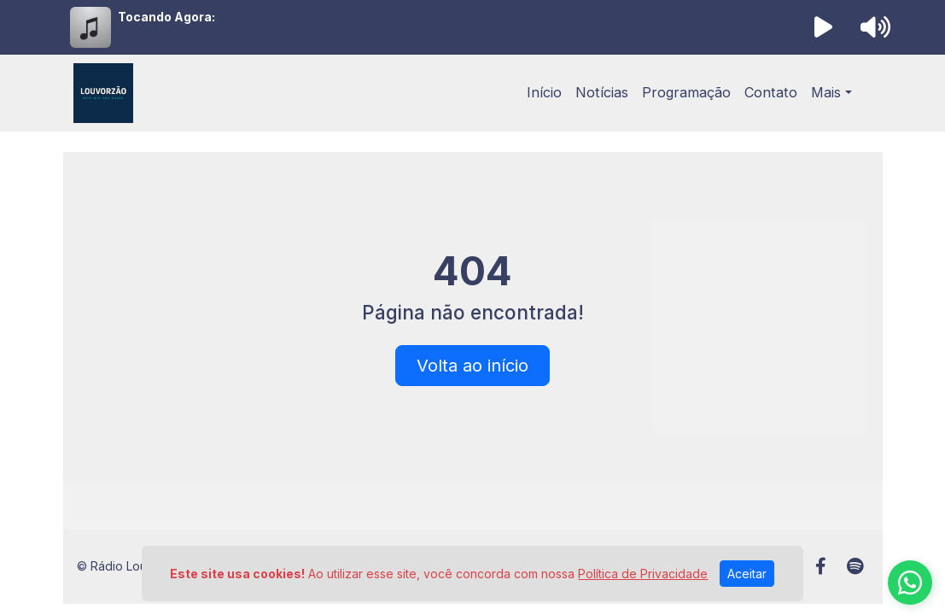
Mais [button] (826, 92)
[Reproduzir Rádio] (823, 27)
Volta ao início (472, 365)
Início (544, 92)
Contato (770, 92)
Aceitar (747, 573)
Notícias (601, 92)
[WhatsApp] (910, 582)
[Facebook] (820, 566)
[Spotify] (855, 566)
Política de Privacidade (643, 573)
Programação (686, 92)
